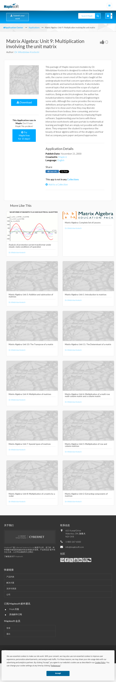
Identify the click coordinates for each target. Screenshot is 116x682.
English (60, 160)
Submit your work (17, 17)
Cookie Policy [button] (100, 663)
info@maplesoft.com (74, 547)
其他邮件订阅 (15, 614)
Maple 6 (62, 156)
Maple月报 (14, 609)
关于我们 (9, 525)
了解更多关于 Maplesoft (13, 556)
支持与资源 (11, 588)
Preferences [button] (55, 666)
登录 (8, 628)
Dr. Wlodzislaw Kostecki (26, 52)
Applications (34, 27)
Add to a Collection (57, 184)
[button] (108, 16)
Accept (58, 673)
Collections (73, 179)
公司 (8, 594)
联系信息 (65, 525)
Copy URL (52, 171)
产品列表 (10, 576)
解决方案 (10, 582)
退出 (8, 634)
